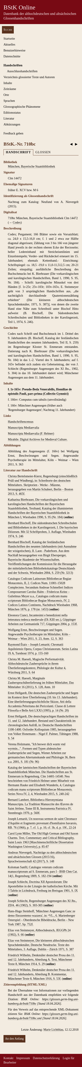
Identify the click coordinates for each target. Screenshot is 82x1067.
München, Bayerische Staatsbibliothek (31, 166)
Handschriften (12, 65)
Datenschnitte (11, 56)
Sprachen (9, 100)
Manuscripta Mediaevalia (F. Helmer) (31, 433)
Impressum (23, 1058)
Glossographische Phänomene (21, 106)
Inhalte (7, 83)
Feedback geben (13, 133)
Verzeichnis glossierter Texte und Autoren (29, 77)
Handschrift (18, 152)
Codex (17, 222)
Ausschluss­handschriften (22, 71)
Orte (6, 95)
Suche (7, 29)
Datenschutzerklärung (46, 1058)
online (69, 517)
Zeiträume (9, 89)
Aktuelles (9, 44)
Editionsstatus (12, 112)
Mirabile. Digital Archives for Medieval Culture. (38, 439)
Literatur (8, 118)
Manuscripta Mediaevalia (23, 427)
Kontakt (8, 1058)
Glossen (43, 152)
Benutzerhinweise (14, 50)
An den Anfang (14, 1038)
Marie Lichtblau (53, 1029)
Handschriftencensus (20, 421)
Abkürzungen (11, 124)
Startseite (9, 38)
